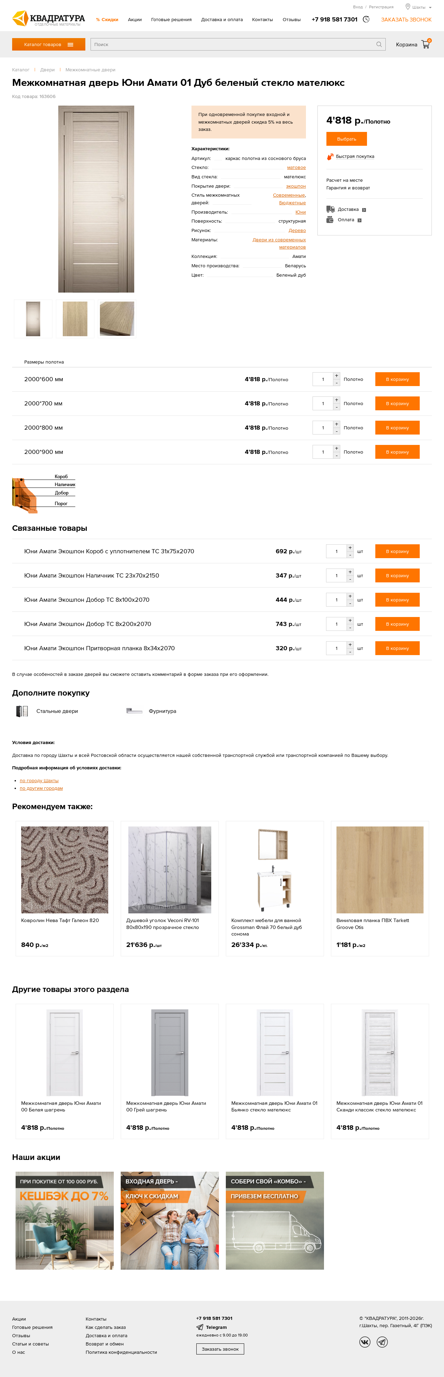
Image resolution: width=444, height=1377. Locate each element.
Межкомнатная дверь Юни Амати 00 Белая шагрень (61, 1106)
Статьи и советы (30, 1344)
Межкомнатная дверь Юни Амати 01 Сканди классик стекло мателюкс (379, 1106)
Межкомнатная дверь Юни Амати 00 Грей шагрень (166, 1106)
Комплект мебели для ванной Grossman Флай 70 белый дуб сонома (266, 927)
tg (382, 1342)
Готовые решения (171, 19)
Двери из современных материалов (279, 243)
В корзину (397, 379)
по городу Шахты (39, 780)
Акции (135, 19)
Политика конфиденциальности (121, 1352)
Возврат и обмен (105, 1344)
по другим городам (41, 788)
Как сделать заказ (106, 1327)
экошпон (296, 186)
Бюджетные (292, 202)
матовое (296, 167)
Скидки (110, 19)
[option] (96, 199)
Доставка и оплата (222, 19)
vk (364, 1342)
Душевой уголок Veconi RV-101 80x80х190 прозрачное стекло (162, 923)
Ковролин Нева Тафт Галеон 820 (60, 920)
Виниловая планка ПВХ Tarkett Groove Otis (372, 923)
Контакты (262, 19)
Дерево (297, 230)
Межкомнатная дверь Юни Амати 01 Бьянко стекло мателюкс (274, 1106)
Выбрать (346, 139)
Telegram (216, 1327)
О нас (18, 1352)
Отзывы (292, 19)
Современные (289, 195)
